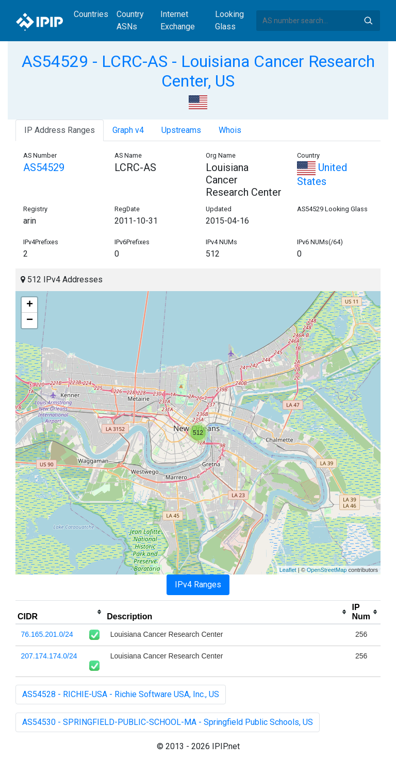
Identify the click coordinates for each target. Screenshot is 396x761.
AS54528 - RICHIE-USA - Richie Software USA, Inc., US (120, 694)
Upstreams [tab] (181, 130)
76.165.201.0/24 (47, 634)
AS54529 (43, 167)
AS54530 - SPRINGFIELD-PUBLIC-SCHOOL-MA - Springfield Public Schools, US (167, 722)
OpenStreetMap (327, 570)
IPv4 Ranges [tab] (198, 584)
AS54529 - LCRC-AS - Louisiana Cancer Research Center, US (198, 71)
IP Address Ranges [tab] (59, 130)
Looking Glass (229, 20)
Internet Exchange (177, 20)
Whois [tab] (230, 130)
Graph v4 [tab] (128, 130)
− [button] (29, 320)
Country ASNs (130, 20)
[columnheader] (60, 612)
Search (368, 20)
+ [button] (29, 305)
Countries (91, 14)
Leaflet (287, 570)
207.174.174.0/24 (49, 656)
